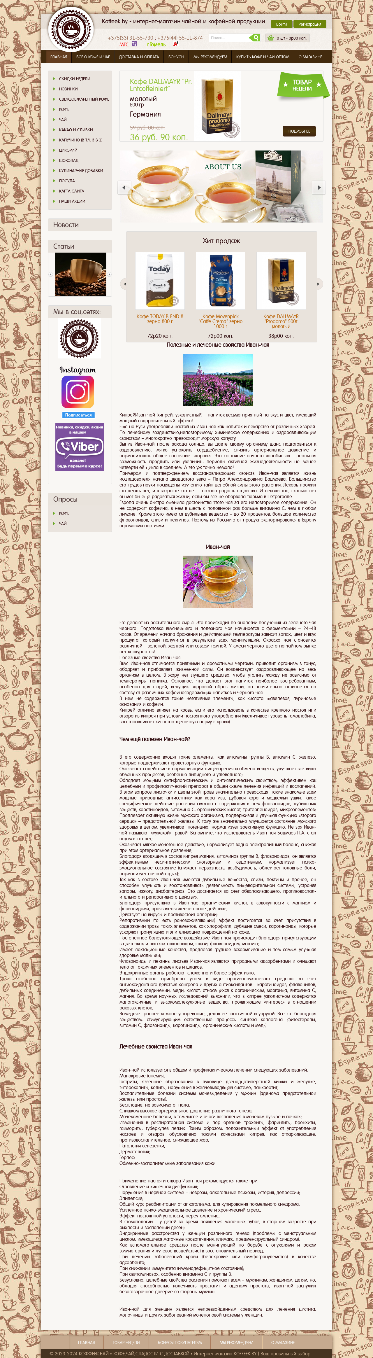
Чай (63, 119)
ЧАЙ (63, 523)
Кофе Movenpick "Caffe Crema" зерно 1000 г (220, 321)
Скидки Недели (74, 78)
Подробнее (299, 131)
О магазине (310, 57)
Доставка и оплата (139, 57)
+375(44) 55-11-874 (180, 38)
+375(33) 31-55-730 (130, 38)
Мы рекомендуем (210, 57)
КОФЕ (64, 513)
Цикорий (68, 150)
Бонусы (176, 57)
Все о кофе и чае (93, 57)
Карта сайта (71, 191)
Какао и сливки (76, 129)
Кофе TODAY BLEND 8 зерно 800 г (160, 319)
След (109, 274)
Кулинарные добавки (81, 170)
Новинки (68, 89)
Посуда (67, 180)
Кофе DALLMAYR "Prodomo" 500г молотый (281, 321)
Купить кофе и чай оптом (262, 57)
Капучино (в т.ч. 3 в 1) (80, 140)
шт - (292, 38)
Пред (50, 274)
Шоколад (68, 160)
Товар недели (126, 1342)
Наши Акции (72, 201)
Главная (58, 57)
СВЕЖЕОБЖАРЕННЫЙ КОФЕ (84, 99)
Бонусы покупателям (180, 1342)
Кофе (64, 109)
